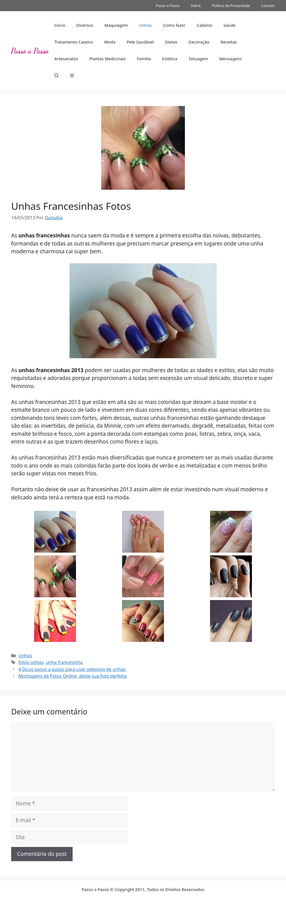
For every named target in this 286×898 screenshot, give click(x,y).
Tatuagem (198, 58)
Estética (169, 58)
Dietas (171, 42)
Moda (109, 42)
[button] (56, 75)
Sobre (196, 5)
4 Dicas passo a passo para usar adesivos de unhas (72, 669)
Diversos (84, 25)
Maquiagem (116, 25)
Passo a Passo (168, 5)
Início (59, 25)
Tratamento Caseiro (73, 42)
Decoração (199, 42)
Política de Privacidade (231, 5)
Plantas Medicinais (107, 58)
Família (144, 58)
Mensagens (230, 58)
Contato (268, 5)
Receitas (229, 42)
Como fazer (174, 25)
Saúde (229, 25)
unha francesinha (64, 662)
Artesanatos (66, 58)
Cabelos (204, 25)
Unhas (145, 25)
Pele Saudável (140, 42)
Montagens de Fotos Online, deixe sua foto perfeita (72, 676)
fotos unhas (31, 662)
